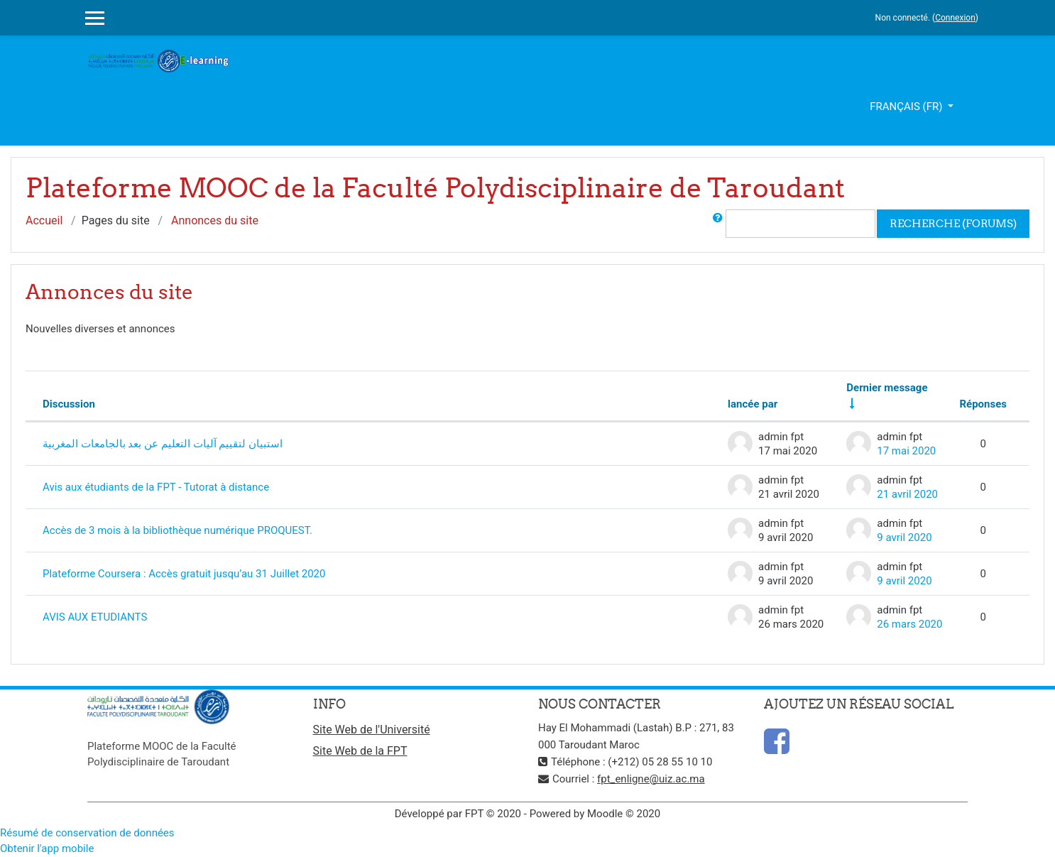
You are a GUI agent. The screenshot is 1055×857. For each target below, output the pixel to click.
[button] (717, 223)
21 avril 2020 (907, 494)
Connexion (955, 18)
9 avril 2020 (904, 537)
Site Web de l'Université (371, 729)
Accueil (44, 220)
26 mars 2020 (909, 624)
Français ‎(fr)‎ (907, 106)
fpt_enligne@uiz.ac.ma (651, 779)
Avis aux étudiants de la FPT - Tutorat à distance (156, 487)
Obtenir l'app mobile (47, 848)
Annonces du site (214, 220)
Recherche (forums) (953, 223)
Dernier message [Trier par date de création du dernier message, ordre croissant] (886, 387)
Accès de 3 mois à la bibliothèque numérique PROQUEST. (177, 530)
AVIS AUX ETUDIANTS (95, 617)
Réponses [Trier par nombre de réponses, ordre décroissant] (983, 404)
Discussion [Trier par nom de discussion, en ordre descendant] (69, 404)
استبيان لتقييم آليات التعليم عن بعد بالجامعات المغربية (163, 443)
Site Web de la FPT (360, 751)
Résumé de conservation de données (87, 832)
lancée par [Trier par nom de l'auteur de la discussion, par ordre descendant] (752, 404)
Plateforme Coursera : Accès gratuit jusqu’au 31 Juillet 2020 (184, 573)
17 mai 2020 (906, 450)
